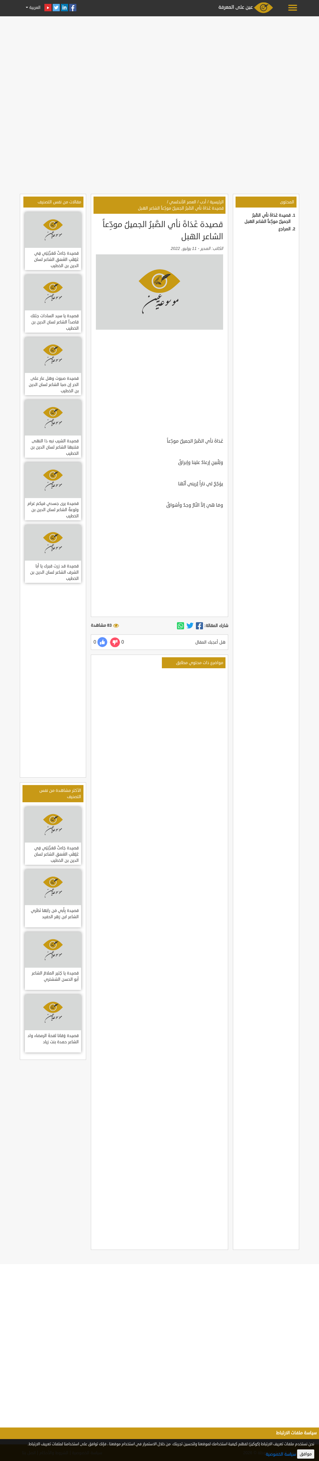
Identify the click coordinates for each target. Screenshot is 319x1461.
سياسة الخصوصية (281, 1454)
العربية (34, 7)
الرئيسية (217, 202)
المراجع (284, 229)
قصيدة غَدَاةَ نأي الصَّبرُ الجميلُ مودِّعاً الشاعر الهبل (181, 208)
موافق (306, 1454)
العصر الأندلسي (182, 202)
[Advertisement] (159, 59)
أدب (203, 202)
